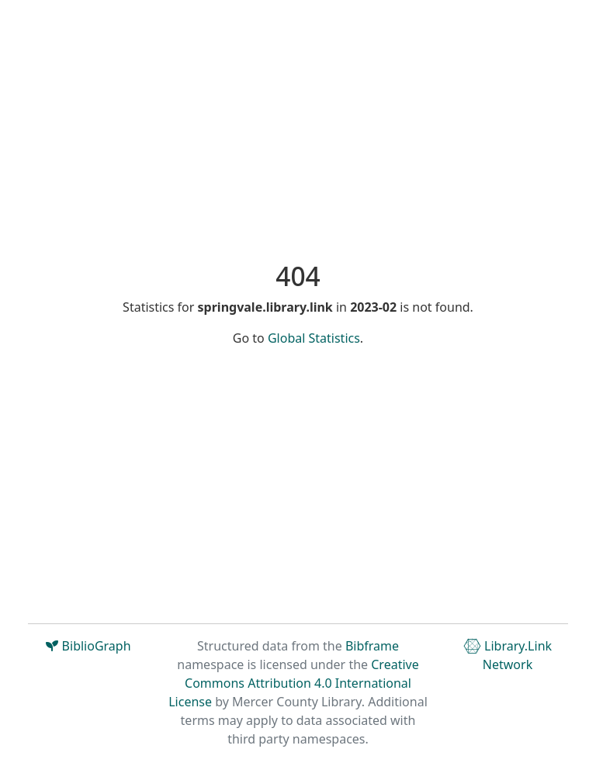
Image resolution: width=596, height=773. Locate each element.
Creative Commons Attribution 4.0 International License (293, 683)
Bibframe (372, 645)
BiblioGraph (88, 645)
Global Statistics (314, 338)
